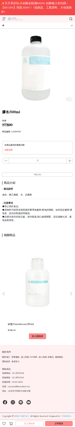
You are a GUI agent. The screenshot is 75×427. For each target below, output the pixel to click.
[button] (71, 293)
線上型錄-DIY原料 (29, 357)
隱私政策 (6, 361)
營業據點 (16, 357)
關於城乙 (6, 357)
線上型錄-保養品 (46, 357)
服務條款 (59, 357)
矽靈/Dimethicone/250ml (21, 324)
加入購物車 (29, 423)
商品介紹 (37, 175)
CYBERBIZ (66, 416)
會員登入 (16, 361)
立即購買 (59, 423)
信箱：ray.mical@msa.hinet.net (16, 386)
